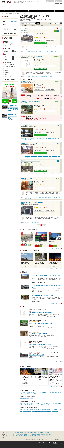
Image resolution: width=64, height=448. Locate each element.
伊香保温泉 (34, 434)
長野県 (41, 432)
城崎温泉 (25, 434)
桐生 (21, 393)
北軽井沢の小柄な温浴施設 (36, 355)
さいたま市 (24, 435)
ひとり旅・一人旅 (49, 404)
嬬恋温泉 (31, 398)
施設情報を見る (39, 40)
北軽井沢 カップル (41, 51)
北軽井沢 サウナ (48, 138)
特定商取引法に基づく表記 (49, 442)
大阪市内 (35, 435)
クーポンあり (34, 25)
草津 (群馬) (41, 392)
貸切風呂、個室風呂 (55, 403)
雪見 (50, 411)
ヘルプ (54, 439)
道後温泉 (39, 434)
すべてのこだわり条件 (10, 79)
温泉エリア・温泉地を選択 (10, 33)
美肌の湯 (24, 409)
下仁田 (21, 392)
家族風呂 (48, 409)
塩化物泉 (43, 404)
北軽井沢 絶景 (40, 156)
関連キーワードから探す (7, 437)
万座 (45, 392)
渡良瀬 (26, 393)
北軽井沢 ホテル (50, 76)
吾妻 (29, 392)
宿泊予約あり (42, 25)
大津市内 (43, 435)
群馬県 (28, 432)
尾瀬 (56, 392)
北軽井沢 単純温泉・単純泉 (29, 76)
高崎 (29, 393)
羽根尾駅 (29, 139)
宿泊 (21, 403)
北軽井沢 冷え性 (40, 173)
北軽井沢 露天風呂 (48, 197)
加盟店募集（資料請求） (30, 439)
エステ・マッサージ (37, 404)
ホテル (48, 403)
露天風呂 (24, 403)
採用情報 (60, 442)
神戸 (47, 435)
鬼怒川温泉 (51, 434)
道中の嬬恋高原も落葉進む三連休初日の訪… (41, 312)
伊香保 (34, 393)
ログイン (57, 3)
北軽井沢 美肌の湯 (34, 51)
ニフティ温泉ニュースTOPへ (55, 386)
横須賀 (19, 435)
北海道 (38, 432)
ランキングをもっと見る (56, 248)
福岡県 (48, 432)
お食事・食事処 (33, 403)
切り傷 (30, 404)
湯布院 (47, 434)
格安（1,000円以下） (24, 404)
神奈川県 (14, 432)
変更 (15, 24)
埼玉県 (18, 432)
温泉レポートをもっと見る (56, 303)
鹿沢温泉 (22, 398)
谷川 (50, 392)
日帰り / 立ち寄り (9, 44)
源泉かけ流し (39, 403)
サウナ (54, 404)
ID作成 (61, 3)
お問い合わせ (59, 439)
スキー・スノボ (55, 411)
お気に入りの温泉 (50, 1)
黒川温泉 (43, 434)
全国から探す (14, 21)
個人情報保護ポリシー (40, 442)
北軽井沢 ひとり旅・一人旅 (29, 197)
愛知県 (45, 432)
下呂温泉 (29, 434)
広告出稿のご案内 (40, 439)
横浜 (13, 435)
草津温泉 (14, 434)
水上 (47, 392)
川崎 (16, 435)
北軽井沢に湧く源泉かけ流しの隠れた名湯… (41, 323)
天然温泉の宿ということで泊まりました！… (41, 334)
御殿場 (31, 435)
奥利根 (53, 392)
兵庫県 (25, 432)
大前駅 (55, 51)
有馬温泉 (21, 434)
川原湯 (37, 392)
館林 (23, 393)
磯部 (24, 392)
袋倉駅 (26, 139)
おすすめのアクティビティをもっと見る (53, 268)
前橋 (32, 393)
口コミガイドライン (48, 439)
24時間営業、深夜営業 (36, 411)
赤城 (58, 392)
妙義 (27, 392)
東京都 (31, 432)
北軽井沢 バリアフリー (34, 138)
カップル (45, 403)
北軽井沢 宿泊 (27, 51)
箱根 (18, 434)
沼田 (61, 392)
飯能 (28, 435)
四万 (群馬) (33, 392)
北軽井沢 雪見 (45, 156)
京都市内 (39, 435)
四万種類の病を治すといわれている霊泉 (42, 295)
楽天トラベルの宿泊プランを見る (41, 42)
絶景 (21, 411)
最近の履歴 (58, 1)
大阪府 (35, 432)
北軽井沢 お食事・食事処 (49, 51)
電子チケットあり (25, 25)
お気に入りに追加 (50, 40)
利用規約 (56, 442)
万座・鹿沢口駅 (57, 138)
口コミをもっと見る (57, 361)
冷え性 (28, 403)
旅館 (60, 403)
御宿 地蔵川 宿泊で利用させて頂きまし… (41, 344)
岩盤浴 (6, 70)
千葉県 (21, 432)
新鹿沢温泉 (26, 398)
